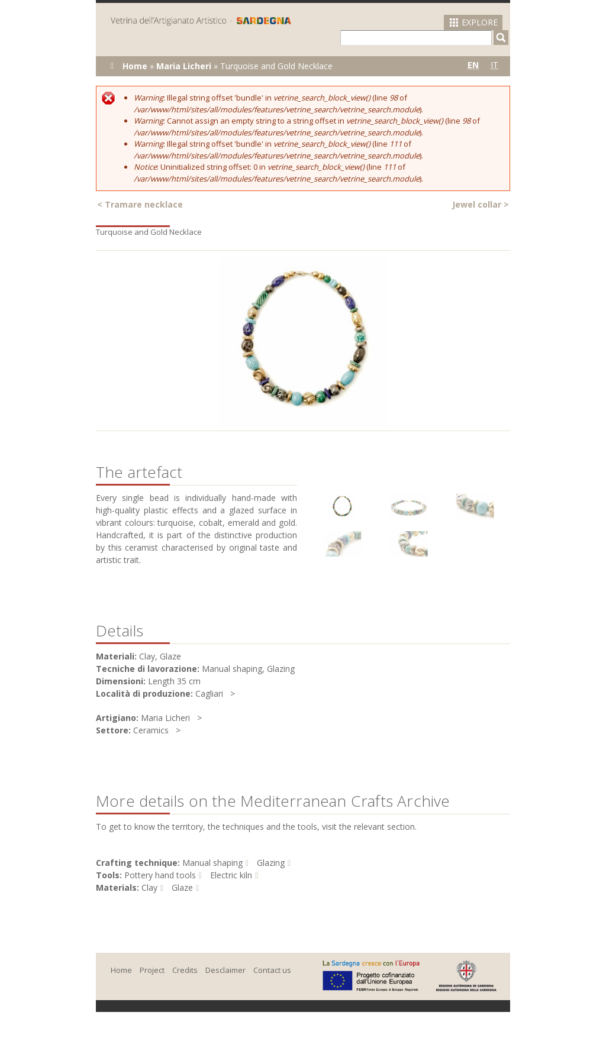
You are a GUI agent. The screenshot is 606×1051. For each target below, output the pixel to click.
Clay (149, 887)
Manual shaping (212, 862)
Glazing (271, 862)
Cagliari (209, 693)
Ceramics (151, 730)
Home (135, 66)
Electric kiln (231, 875)
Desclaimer (225, 970)
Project (152, 970)
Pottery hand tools (160, 875)
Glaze (182, 887)
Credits (185, 970)
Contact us (272, 970)
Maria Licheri (183, 66)
